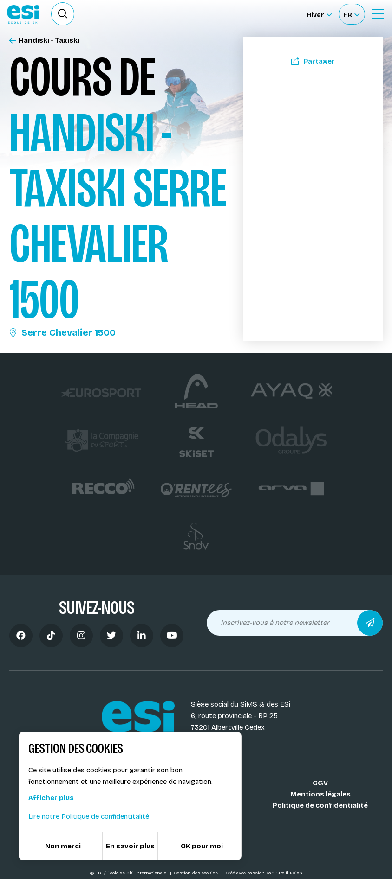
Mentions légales (320, 794)
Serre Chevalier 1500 (62, 332)
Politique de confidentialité (320, 805)
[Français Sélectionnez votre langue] (351, 14)
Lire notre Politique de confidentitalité (88, 816)
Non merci (63, 846)
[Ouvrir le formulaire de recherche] (62, 13)
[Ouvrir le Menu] (378, 14)
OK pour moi (202, 846)
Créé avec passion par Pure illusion (263, 873)
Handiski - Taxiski (44, 40)
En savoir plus (130, 846)
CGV (320, 783)
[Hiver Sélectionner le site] (319, 14)
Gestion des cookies (196, 873)
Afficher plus (51, 798)
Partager (313, 61)
